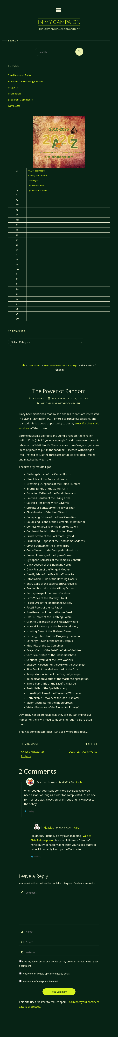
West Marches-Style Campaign (60, 365)
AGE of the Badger (36, 170)
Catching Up (33, 180)
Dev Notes (14, 105)
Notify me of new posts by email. (41, 981)
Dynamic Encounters (37, 190)
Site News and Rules (19, 75)
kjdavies (49, 827)
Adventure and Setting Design (25, 81)
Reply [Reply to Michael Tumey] (79, 782)
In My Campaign (59, 22)
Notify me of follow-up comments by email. (46, 973)
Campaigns (34, 365)
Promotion (14, 93)
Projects (13, 87)
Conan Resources (36, 185)
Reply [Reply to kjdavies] (76, 827)
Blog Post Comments (20, 99)
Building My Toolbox (37, 175)
